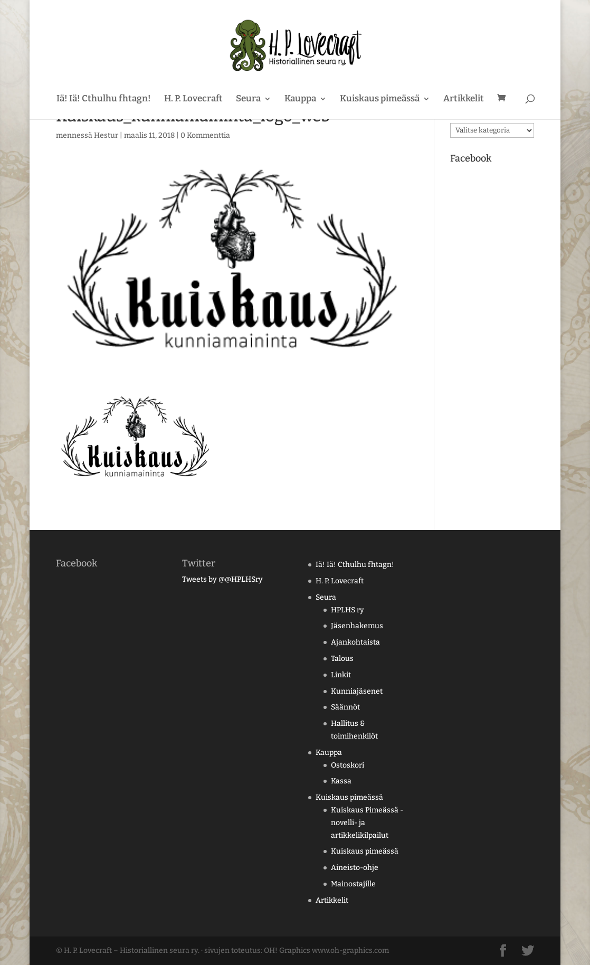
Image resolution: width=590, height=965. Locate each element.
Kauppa (300, 99)
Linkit (341, 674)
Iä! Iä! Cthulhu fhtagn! (103, 99)
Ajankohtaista (355, 642)
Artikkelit (463, 99)
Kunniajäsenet (357, 691)
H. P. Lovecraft (193, 99)
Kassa (341, 781)
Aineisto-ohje (354, 867)
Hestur (106, 135)
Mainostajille (353, 883)
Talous (342, 658)
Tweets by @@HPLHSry (222, 579)
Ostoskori (347, 765)
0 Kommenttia (205, 135)
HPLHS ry (347, 610)
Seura (248, 99)
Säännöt (345, 707)
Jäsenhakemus (357, 625)
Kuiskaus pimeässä (380, 99)
